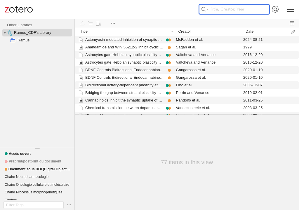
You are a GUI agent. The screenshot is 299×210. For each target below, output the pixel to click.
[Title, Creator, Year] (234, 9)
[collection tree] (37, 83)
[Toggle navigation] (291, 9)
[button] (17, 153)
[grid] (187, 71)
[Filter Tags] (34, 205)
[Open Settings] (275, 9)
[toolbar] (187, 23)
